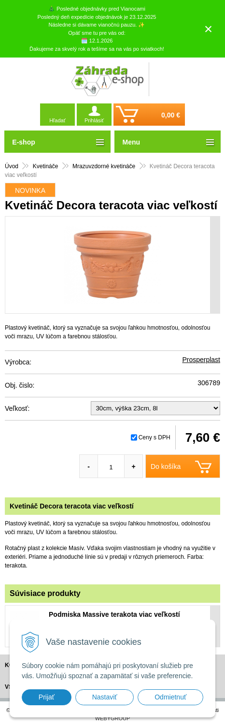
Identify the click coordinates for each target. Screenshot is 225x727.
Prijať (47, 697)
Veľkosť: (17, 408)
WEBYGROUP (112, 718)
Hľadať (57, 120)
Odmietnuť (170, 697)
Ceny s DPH (154, 437)
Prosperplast (201, 360)
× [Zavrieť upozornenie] (208, 29)
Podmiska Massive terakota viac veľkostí (114, 614)
